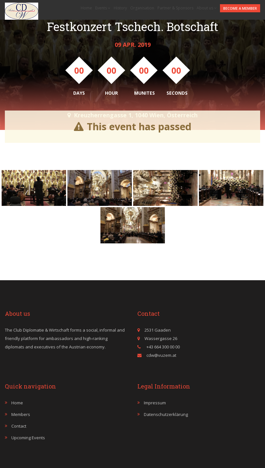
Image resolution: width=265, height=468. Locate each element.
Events (102, 8)
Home (86, 8)
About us (207, 8)
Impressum (155, 403)
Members (20, 414)
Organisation (142, 8)
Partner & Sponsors (175, 8)
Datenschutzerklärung (166, 414)
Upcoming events (28, 438)
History (120, 8)
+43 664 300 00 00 (162, 347)
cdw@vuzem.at (161, 355)
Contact (18, 426)
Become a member (240, 8)
